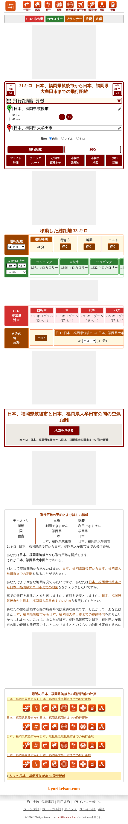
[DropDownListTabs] (64, 101)
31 (117, 89)
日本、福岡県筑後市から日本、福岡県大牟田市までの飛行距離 (49, 755)
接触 (35, 802)
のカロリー (55, 19)
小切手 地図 (95, 160)
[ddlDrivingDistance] (18, 247)
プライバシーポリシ (86, 802)
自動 (55, 138)
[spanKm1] (89, 341)
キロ (82, 138)
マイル (68, 138)
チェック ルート (35, 160)
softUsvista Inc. (67, 817)
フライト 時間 (15, 160)
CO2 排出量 (34, 19)
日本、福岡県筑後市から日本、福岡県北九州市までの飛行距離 (49, 699)
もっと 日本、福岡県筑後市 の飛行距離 (37, 776)
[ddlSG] (16, 272)
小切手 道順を (75, 160)
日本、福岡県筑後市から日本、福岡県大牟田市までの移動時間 (59, 614)
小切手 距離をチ (55, 160)
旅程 (98, 19)
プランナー (74, 19)
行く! (65, 246)
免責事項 (47, 802)
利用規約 (63, 802)
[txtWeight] (11, 265)
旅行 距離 (115, 160)
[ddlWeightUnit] (22, 265)
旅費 (88, 19)
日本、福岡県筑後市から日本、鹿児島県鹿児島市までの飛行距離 (50, 736)
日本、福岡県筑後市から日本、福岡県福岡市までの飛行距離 (47, 717)
